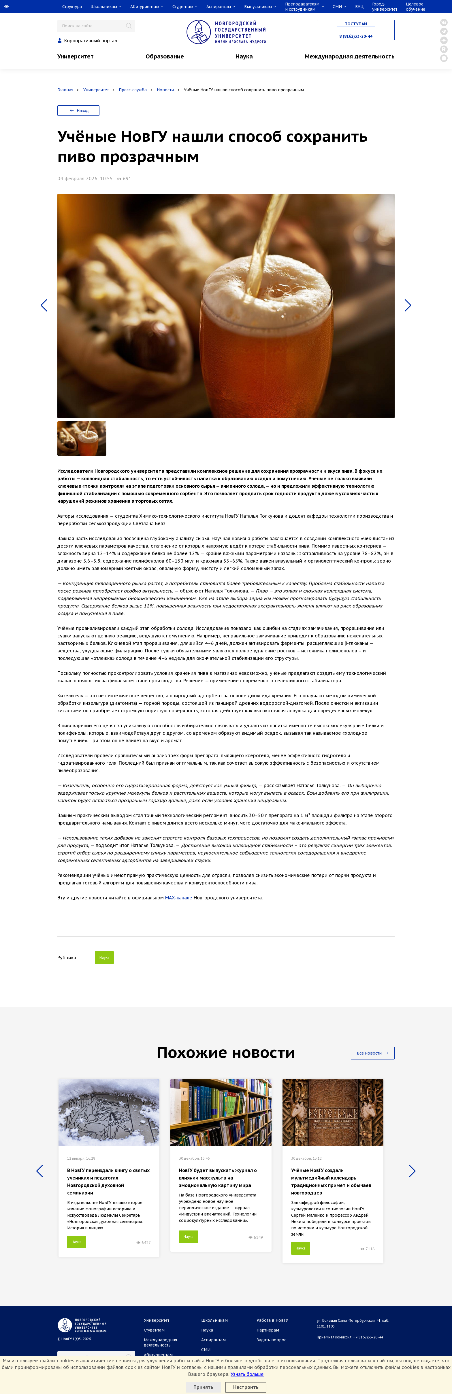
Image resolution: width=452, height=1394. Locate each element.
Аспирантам (213, 1339)
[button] (44, 305)
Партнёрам (268, 1330)
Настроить (246, 1387)
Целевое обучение (415, 6)
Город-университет (384, 6)
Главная (65, 89)
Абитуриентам (158, 1354)
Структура (72, 6)
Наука (244, 56)
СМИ (205, 1349)
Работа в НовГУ (272, 1320)
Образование (165, 56)
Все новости (373, 1053)
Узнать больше (247, 1374)
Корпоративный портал (90, 40)
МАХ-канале (178, 898)
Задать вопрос (271, 1339)
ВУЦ (359, 6)
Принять (203, 1387)
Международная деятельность (350, 56)
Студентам (154, 1330)
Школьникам (214, 1320)
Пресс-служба (133, 89)
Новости (165, 89)
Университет (75, 56)
